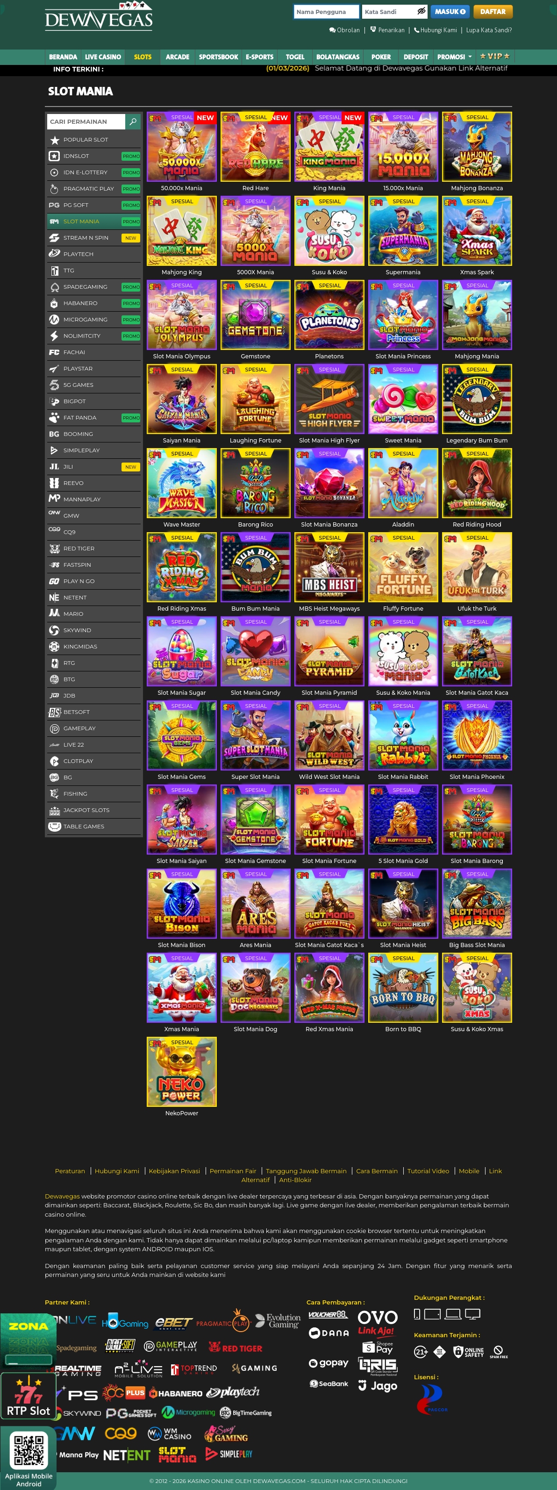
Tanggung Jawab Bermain (307, 1171)
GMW (63, 515)
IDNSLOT (93, 156)
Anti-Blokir (295, 1179)
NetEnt (66, 598)
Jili (93, 467)
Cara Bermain (377, 1171)
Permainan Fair (234, 1171)
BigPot (66, 401)
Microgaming (93, 320)
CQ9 (61, 531)
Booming (70, 434)
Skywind (69, 630)
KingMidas (72, 647)
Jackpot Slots (78, 810)
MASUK (450, 12)
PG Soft (93, 205)
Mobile (470, 1171)
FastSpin (69, 565)
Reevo (65, 483)
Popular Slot (77, 140)
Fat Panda (93, 418)
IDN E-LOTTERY (93, 173)
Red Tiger (70, 549)
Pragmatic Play (93, 189)
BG (59, 778)
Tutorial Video (429, 1171)
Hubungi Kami (118, 1171)
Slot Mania (93, 222)
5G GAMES (70, 385)
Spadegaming (93, 287)
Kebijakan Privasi (175, 1171)
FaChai (66, 352)
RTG (61, 663)
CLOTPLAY (70, 761)
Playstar (70, 369)
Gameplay (71, 729)
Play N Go (71, 581)
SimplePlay (73, 451)
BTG (61, 679)
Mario (65, 613)
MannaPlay (73, 499)
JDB (61, 696)
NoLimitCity (93, 336)
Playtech (70, 253)
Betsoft (68, 712)
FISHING (67, 794)
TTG (60, 271)
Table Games (75, 827)
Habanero (93, 303)
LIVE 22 (65, 745)
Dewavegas (62, 1196)
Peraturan (71, 1171)
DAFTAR (493, 12)
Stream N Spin (93, 238)
